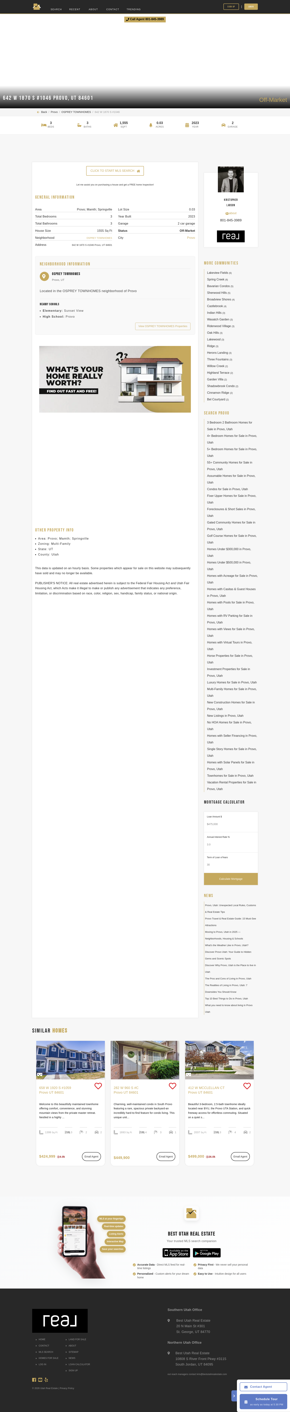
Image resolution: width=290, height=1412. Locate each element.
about (230, 213)
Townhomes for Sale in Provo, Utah (230, 775)
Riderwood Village (221, 326)
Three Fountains (219, 359)
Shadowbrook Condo (222, 386)
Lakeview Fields (219, 272)
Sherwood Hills (218, 292)
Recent (74, 9)
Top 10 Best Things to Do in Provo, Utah (226, 998)
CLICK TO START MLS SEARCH (115, 171)
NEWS (70, 1358)
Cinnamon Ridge (220, 392)
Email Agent (91, 1156)
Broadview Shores (221, 299)
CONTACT (42, 1345)
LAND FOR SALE (76, 1339)
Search (56, 9)
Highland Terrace (220, 372)
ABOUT (71, 1345)
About (93, 9)
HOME (40, 1339)
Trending (134, 9)
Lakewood (215, 339)
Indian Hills (216, 312)
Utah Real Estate (49, 1388)
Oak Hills (214, 332)
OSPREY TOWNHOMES (76, 112)
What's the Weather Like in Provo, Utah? (226, 945)
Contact (112, 9)
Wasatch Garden (220, 319)
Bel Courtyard (218, 399)
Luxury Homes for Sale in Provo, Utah (232, 682)
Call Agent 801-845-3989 (145, 19)
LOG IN (41, 1364)
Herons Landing (219, 352)
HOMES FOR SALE (47, 1358)
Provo (54, 112)
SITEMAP (72, 1352)
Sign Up (231, 6)
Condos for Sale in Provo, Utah (227, 489)
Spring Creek (217, 279)
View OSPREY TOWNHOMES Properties (162, 326)
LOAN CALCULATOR (78, 1364)
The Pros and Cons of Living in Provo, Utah (228, 978)
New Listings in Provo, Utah (225, 715)
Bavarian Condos (220, 286)
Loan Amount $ (214, 816)
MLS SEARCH (44, 1352)
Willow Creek (217, 366)
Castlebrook (217, 306)
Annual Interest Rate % (218, 837)
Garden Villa (217, 379)
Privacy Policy (67, 1388)
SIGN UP (72, 1370)
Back (42, 112)
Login (251, 6)
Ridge (212, 346)
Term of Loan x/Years (217, 857)
